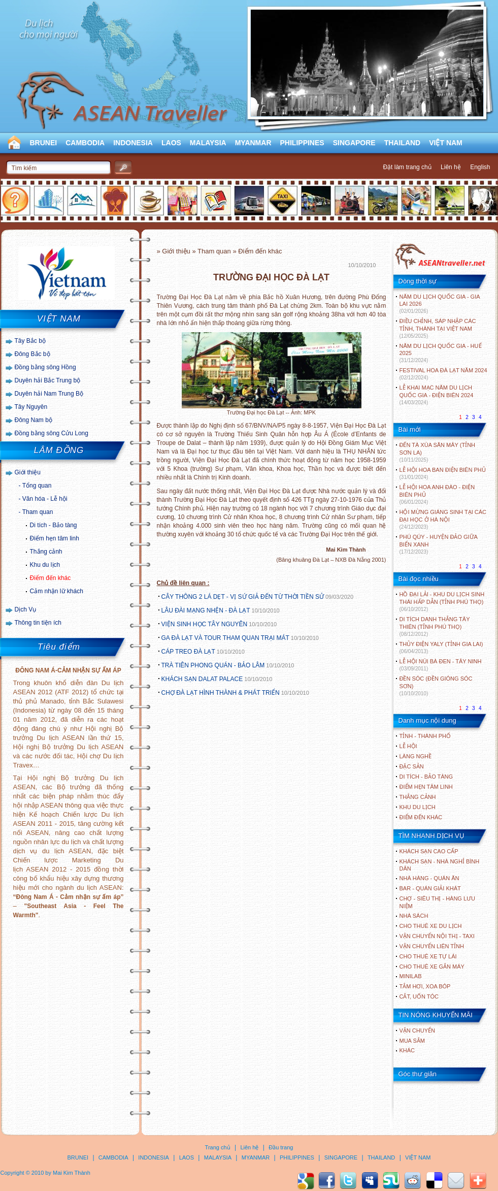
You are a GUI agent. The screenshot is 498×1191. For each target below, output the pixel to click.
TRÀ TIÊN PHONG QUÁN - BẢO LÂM (213, 665)
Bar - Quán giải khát (430, 888)
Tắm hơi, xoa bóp (425, 986)
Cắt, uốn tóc (419, 996)
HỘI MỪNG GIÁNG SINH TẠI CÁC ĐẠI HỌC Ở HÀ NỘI (443, 519)
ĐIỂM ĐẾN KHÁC (421, 817)
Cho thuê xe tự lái (428, 956)
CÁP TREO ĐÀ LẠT (188, 651)
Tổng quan (37, 485)
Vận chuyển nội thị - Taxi (437, 936)
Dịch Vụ (26, 609)
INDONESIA (133, 143)
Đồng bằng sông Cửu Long (51, 433)
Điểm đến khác (50, 578)
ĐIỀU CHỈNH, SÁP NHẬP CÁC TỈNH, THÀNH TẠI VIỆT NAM (438, 328)
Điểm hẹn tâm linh (54, 538)
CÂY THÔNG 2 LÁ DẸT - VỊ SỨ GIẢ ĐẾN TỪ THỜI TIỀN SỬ (242, 596)
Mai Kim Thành (71, 1173)
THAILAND (402, 143)
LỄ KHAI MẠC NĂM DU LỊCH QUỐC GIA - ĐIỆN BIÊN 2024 (437, 394)
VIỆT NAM (445, 143)
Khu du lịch (45, 564)
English (480, 167)
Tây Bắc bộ (30, 340)
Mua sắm (412, 1041)
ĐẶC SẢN (412, 766)
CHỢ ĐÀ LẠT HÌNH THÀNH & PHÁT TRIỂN (220, 692)
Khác (407, 1050)
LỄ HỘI (408, 746)
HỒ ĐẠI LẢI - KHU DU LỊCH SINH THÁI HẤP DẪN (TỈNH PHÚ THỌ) (442, 601)
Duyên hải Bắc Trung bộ (48, 380)
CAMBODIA (85, 143)
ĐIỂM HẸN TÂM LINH (426, 787)
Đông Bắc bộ (32, 354)
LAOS (171, 143)
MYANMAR (253, 143)
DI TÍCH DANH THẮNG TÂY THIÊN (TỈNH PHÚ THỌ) (435, 626)
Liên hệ (451, 167)
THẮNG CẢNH (418, 797)
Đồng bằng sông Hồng (45, 367)
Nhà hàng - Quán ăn (429, 878)
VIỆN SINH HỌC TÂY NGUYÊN (204, 624)
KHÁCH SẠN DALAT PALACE (202, 679)
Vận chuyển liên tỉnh (432, 946)
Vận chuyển (417, 1030)
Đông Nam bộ (33, 420)
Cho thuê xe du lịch (431, 926)
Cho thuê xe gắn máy (432, 966)
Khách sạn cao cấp (429, 851)
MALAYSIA (208, 143)
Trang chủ (217, 1147)
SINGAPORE (354, 143)
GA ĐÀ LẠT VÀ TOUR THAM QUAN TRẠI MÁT (225, 637)
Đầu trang (281, 1147)
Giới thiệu (28, 472)
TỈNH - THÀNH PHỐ (425, 736)
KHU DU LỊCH (418, 807)
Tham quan (37, 512)
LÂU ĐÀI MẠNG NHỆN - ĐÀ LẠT (205, 610)
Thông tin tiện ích (38, 622)
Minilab (411, 976)
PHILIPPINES (302, 143)
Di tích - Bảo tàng (53, 525)
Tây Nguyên (31, 406)
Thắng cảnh (46, 551)
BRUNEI (43, 143)
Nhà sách (414, 916)
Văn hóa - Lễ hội (45, 498)
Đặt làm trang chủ (407, 167)
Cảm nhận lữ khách (56, 591)
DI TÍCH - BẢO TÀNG (426, 777)
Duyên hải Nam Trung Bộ (49, 393)
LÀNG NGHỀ (415, 756)
